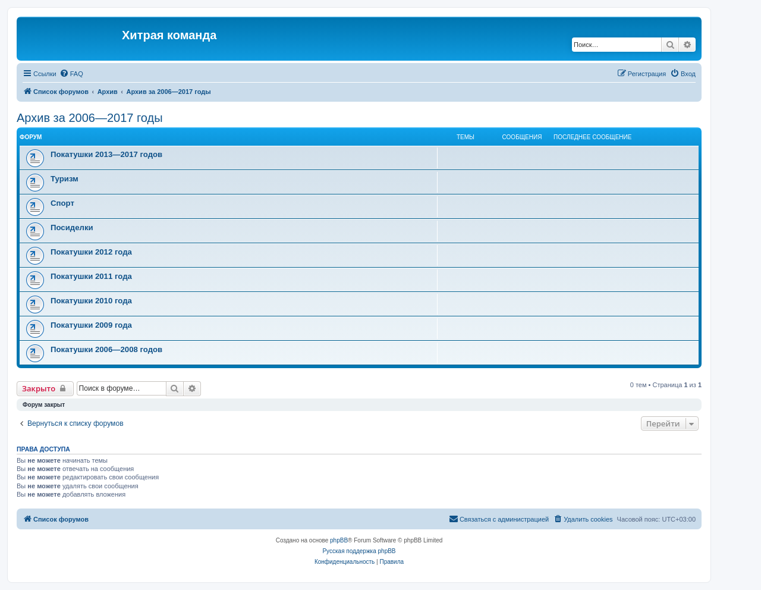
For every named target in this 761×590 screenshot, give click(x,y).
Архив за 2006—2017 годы (90, 117)
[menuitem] (71, 74)
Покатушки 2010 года (91, 300)
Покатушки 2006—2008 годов (106, 349)
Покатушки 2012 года (91, 251)
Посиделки (72, 227)
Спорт (62, 203)
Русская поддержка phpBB (358, 551)
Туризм (64, 178)
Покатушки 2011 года (91, 276)
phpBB (339, 540)
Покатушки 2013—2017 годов (106, 154)
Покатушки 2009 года (91, 325)
